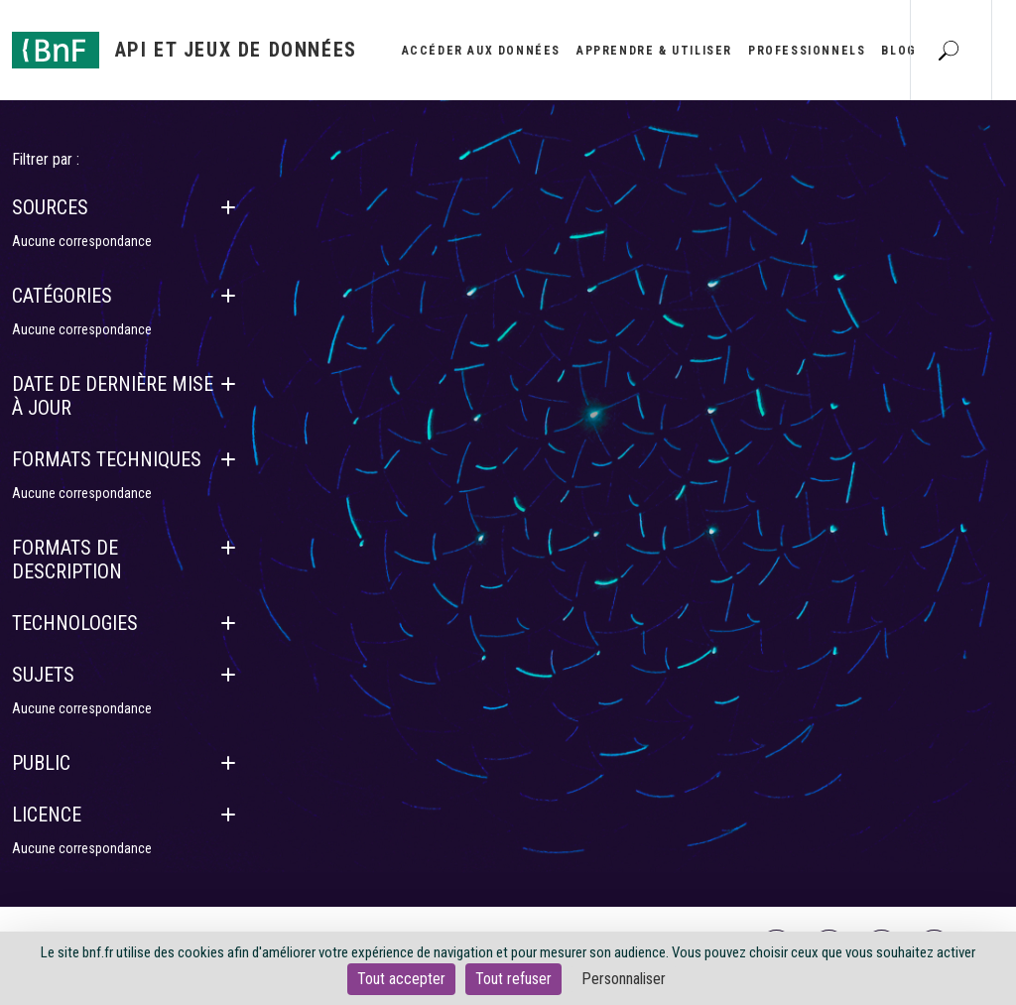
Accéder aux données (481, 51)
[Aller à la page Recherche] (948, 50)
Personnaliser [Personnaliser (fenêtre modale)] (623, 978)
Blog (898, 51)
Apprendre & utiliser (654, 51)
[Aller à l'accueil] (184, 50)
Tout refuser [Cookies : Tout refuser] (513, 978)
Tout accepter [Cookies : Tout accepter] (401, 978)
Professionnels (806, 51)
